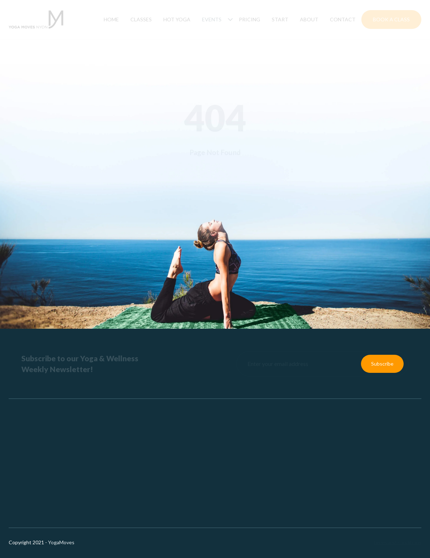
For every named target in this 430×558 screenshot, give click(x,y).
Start (280, 19)
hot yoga (176, 19)
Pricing (249, 19)
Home (111, 19)
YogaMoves (61, 542)
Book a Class (391, 19)
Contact (343, 19)
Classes (141, 19)
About (309, 19)
